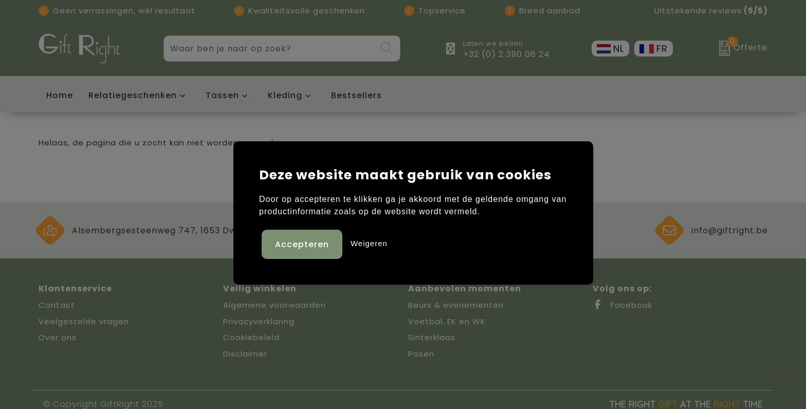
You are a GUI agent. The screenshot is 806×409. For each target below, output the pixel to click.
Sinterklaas (431, 337)
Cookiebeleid (251, 337)
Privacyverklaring (259, 321)
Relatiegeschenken (132, 95)
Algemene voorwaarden (274, 305)
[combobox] (270, 48)
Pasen (421, 353)
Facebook (622, 305)
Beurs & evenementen (456, 305)
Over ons (58, 337)
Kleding (285, 95)
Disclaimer (245, 353)
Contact (57, 305)
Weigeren (369, 242)
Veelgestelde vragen (84, 321)
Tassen (222, 95)
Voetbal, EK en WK (447, 321)
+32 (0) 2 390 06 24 (506, 54)
